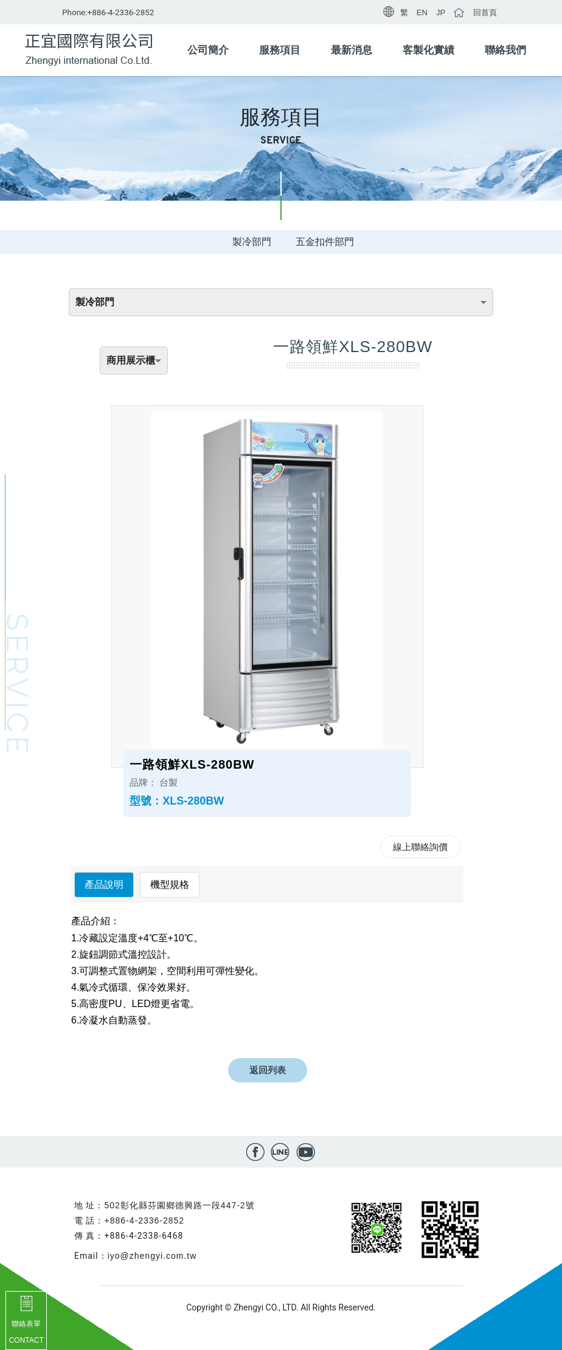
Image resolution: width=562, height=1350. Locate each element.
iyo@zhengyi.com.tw (152, 1256)
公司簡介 (208, 50)
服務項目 (279, 50)
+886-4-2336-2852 (121, 12)
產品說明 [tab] (104, 884)
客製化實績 (428, 50)
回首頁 (485, 12)
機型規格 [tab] (169, 884)
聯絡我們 (505, 50)
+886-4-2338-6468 (143, 1236)
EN (422, 12)
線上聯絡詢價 (420, 847)
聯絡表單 (26, 1324)
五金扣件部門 (325, 242)
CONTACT (26, 1340)
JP (440, 12)
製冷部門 (251, 242)
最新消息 (351, 50)
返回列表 (267, 1070)
